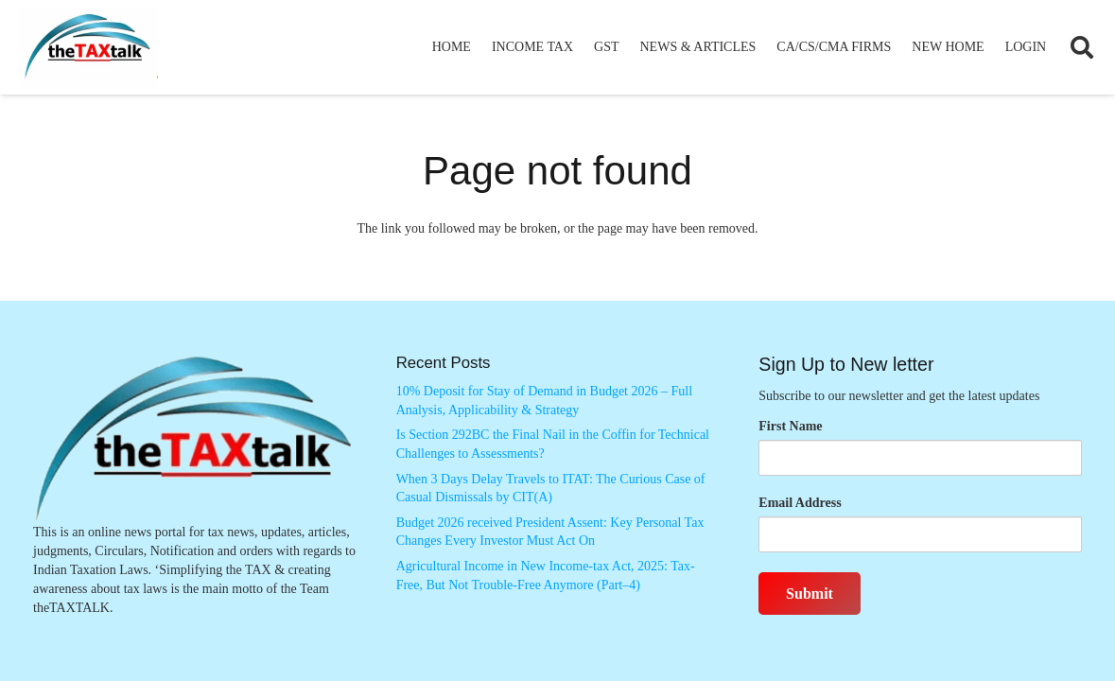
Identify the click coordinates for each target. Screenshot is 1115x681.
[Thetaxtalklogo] (89, 48)
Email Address (799, 503)
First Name (790, 426)
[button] (1081, 47)
